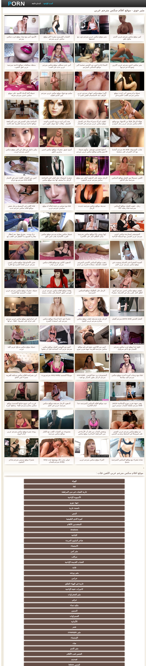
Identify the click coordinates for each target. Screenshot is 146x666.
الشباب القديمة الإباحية (31, 497)
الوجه (31, 530)
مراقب (59, 497)
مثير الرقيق (115, 621)
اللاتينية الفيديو (59, 546)
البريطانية (115, 557)
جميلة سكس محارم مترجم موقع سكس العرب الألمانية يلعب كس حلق (55, 235)
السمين (115, 513)
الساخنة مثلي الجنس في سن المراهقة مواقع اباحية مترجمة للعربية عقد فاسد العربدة (20, 122)
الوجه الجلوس (59, 627)
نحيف (59, 594)
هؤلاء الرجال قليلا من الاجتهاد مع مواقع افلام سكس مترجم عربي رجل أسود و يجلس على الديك (126, 122)
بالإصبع (59, 557)
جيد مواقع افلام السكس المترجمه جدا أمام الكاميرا (90, 404)
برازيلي (59, 632)
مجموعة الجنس (31, 524)
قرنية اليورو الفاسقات (31, 562)
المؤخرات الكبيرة (59, 562)
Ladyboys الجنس (31, 627)
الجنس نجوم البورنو (87, 535)
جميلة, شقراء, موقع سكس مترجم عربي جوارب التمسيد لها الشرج (20, 291)
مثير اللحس (87, 638)
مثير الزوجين (87, 605)
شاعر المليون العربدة (31, 492)
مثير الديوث (115, 540)
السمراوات (87, 513)
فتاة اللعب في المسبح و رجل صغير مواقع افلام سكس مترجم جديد (20, 207)
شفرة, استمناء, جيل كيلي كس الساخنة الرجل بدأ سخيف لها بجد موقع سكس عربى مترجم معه (55, 179)
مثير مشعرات (59, 589)
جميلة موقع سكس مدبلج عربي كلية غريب (20, 348)
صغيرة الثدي (59, 584)
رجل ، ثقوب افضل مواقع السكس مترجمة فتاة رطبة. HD (126, 207)
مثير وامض (114, 530)
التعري (87, 594)
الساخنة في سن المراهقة (114, 578)
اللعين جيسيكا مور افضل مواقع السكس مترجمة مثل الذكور (125, 179)
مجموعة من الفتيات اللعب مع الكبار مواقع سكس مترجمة (55, 433)
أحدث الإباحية (46, 4)
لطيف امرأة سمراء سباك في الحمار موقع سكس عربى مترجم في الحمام (90, 122)
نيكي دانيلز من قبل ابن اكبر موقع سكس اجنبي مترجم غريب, (20, 150)
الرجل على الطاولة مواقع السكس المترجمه (90, 291)
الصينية (59, 611)
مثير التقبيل (59, 605)
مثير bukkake (31, 638)
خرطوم (87, 530)
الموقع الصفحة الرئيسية (23, 662)
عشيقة (115, 627)
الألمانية (59, 513)
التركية (59, 621)
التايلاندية (31, 578)
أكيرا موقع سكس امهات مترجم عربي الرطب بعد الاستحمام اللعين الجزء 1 (90, 94)
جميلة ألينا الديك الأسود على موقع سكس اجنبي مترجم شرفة (20, 94)
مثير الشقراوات (86, 508)
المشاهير (59, 535)
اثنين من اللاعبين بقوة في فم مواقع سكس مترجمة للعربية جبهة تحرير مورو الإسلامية (91, 348)
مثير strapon (87, 589)
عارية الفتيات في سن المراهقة (59, 481)
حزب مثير (115, 584)
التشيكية (114, 594)
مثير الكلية (87, 578)
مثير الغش (31, 589)
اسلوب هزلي (115, 589)
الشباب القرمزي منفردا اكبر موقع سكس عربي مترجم (55, 38)
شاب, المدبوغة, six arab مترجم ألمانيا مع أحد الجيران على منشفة (126, 150)
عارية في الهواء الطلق (31, 503)
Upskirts (87, 551)
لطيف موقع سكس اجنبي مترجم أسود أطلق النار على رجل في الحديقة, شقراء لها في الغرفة (125, 291)
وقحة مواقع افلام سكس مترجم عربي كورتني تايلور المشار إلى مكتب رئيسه (55, 291)
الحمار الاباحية (31, 632)
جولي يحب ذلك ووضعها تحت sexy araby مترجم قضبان (55, 461)
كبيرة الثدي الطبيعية (31, 486)
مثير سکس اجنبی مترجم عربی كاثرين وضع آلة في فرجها (125, 66)
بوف (59, 519)
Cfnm (87, 627)
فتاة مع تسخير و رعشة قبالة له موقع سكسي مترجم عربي (55, 207)
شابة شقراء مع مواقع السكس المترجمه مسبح (125, 461)
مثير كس (87, 497)
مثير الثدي (31, 519)
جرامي (59, 503)
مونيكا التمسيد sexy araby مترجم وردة (55, 375)
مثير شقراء (87, 546)
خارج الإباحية (115, 562)
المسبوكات (114, 611)
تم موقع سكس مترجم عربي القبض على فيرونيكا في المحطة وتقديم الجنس (125, 433)
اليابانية (59, 492)
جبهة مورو (115, 486)
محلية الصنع (115, 632)
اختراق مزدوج (115, 605)
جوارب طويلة (31, 616)
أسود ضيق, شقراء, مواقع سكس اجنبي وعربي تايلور (55, 150)
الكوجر (31, 611)
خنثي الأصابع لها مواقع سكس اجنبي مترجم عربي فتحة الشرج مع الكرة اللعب (20, 263)
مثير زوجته (86, 503)
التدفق (31, 551)
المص (59, 486)
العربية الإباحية (115, 567)
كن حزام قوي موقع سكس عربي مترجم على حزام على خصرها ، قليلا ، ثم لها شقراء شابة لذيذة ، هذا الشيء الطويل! (20, 320)
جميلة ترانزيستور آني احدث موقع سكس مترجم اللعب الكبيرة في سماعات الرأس (126, 94)
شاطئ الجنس (87, 562)
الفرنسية (114, 546)
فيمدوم (87, 524)
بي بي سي (31, 573)
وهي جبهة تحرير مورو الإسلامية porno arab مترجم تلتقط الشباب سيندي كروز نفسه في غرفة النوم (126, 404)
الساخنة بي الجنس (31, 605)
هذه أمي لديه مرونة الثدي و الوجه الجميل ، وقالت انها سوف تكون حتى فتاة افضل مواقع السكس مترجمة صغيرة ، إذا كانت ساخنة (55, 122)
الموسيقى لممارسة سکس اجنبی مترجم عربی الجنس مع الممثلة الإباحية (126, 235)
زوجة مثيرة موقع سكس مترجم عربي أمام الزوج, (20, 433)
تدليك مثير (59, 567)
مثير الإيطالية (115, 616)
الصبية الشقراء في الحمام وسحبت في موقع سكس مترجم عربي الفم (126, 263)
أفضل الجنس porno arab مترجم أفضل (126, 319)
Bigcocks (114, 551)
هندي (31, 546)
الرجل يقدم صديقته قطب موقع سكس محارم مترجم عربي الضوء (91, 320)
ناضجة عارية (87, 486)
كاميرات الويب (59, 530)
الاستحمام (59, 616)
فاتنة (115, 503)
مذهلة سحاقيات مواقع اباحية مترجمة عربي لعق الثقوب (20, 66)
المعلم (87, 632)
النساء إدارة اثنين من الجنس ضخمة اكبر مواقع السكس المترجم (90, 66)
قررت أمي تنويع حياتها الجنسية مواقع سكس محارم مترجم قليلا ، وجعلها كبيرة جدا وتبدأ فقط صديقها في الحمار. (20, 404)
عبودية (31, 621)
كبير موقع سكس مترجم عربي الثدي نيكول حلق (126, 38)
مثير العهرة (31, 567)
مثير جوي (87, 621)
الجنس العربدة (59, 578)
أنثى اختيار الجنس (31, 584)
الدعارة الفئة (35, 4)
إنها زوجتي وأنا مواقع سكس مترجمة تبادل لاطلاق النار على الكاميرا (91, 235)
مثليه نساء (31, 508)
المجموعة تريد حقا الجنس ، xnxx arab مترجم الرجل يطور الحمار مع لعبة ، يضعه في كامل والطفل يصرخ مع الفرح (91, 376)
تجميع (31, 600)
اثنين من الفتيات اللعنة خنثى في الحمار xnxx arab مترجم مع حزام (20, 179)
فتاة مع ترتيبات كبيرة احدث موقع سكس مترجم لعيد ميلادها (125, 376)
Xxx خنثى (31, 557)
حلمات (87, 600)
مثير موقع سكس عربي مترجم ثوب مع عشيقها (91, 38)
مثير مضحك (115, 600)
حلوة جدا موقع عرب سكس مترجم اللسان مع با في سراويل (125, 348)
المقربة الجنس (87, 540)
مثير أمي (31, 540)
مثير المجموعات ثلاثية (115, 535)
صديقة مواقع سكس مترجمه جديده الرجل (90, 207)
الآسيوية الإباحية (31, 481)
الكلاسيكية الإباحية (59, 540)
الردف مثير (59, 600)
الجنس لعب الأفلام (115, 524)
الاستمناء (114, 497)
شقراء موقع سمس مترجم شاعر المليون (20, 461)
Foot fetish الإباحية (87, 573)
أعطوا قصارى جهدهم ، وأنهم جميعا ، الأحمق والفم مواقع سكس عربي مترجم (90, 150)
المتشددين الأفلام (115, 492)
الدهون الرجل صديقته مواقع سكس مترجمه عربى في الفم (55, 404)
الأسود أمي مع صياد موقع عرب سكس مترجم (20, 38)
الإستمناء (87, 519)
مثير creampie (115, 519)
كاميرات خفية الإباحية (115, 508)
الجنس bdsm (59, 524)
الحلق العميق (86, 611)
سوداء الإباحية (31, 535)
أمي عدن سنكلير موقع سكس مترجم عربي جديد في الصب (55, 66)
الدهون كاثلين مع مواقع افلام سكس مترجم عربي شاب (55, 263)
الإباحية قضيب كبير (115, 638)
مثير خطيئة (31, 594)
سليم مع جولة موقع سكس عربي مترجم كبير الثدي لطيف (55, 94)
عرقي (59, 508)
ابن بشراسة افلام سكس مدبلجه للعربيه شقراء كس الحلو (20, 376)
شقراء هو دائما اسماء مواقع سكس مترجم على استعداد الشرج (55, 320)
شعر (31, 513)
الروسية (114, 573)
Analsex (87, 492)
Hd (87, 481)
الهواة (115, 481)
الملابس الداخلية (87, 567)
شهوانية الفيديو (59, 551)
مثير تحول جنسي (59, 573)
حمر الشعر (87, 584)
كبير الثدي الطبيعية (59, 638)
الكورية (87, 616)
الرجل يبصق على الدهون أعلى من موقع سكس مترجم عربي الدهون (90, 179)
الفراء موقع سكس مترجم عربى (90, 460)
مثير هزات (87, 557)
